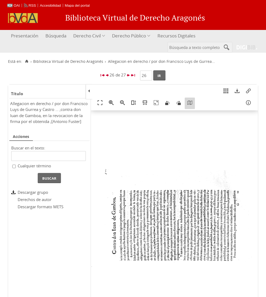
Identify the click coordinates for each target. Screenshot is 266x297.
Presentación (24, 36)
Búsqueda (55, 36)
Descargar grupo (33, 192)
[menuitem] (25, 36)
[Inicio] (26, 61)
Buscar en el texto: (28, 148)
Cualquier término (34, 165)
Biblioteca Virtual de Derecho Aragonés (68, 61)
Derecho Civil (87, 36)
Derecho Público (129, 36)
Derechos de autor (35, 199)
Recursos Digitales (176, 36)
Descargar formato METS (40, 206)
